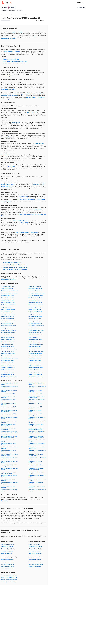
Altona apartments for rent (7, 362)
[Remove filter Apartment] (6, 10)
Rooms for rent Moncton (6, 553)
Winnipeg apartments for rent (35, 353)
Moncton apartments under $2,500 (9, 582)
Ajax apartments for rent (6, 311)
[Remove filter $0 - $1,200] (22, 10)
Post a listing (80, 2)
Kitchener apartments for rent (35, 316)
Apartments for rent (32, 112)
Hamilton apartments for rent (7, 316)
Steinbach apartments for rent (35, 358)
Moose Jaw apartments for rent (36, 367)
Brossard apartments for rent (7, 339)
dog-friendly (36, 184)
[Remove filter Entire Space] (14, 10)
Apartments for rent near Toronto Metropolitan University (8, 472)
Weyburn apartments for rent (7, 369)
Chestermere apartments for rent (8, 325)
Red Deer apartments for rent (35, 323)
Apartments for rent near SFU (8, 393)
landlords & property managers (12, 51)
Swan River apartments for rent (8, 367)
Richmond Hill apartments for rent (36, 307)
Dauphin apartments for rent (35, 365)
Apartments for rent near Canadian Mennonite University (36, 425)
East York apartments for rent (8, 314)
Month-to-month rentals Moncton (36, 564)
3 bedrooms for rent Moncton (35, 551)
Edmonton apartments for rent (8, 321)
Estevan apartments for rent (7, 374)
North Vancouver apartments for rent (9, 290)
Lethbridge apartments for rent (8, 328)
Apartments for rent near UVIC (35, 403)
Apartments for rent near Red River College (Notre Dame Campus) (36, 428)
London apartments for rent (7, 318)
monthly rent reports (6, 76)
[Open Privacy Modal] (11, 3)
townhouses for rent (6, 137)
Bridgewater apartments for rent (36, 341)
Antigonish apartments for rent (8, 353)
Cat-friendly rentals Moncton (7, 568)
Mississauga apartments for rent (36, 304)
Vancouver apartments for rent (8, 286)
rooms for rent (24, 222)
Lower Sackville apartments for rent (9, 348)
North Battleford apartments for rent (9, 376)
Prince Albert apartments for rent (36, 376)
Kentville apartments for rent (7, 346)
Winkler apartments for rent (35, 360)
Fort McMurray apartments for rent (36, 325)
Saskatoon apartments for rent (35, 374)
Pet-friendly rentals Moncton (7, 564)
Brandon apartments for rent (35, 362)
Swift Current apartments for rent (36, 372)
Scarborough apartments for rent (8, 304)
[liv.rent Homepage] (5, 2)
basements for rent (39, 143)
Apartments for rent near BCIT (35, 393)
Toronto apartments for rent (35, 300)
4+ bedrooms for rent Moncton (35, 553)
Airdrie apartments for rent (7, 323)
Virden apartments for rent (7, 365)
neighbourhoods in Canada (8, 89)
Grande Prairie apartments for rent (36, 330)
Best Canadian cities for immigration (12, 262)
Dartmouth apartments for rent (8, 341)
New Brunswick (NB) (17, 32)
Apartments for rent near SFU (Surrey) (9, 406)
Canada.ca (4, 501)
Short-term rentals (36, 209)
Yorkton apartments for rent (35, 369)
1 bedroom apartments (21, 94)
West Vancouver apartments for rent (37, 293)
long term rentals (11, 99)
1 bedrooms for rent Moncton (35, 546)
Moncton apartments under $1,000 (9, 575)
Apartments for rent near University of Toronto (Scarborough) (37, 469)
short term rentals (23, 99)
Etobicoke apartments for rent (35, 302)
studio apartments (13, 95)
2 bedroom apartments (33, 94)
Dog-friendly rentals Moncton (7, 566)
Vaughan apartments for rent (7, 307)
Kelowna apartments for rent (7, 297)
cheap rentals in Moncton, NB (19, 220)
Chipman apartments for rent (35, 321)
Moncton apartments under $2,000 (9, 579)
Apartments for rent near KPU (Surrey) (9, 413)
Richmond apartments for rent (35, 288)
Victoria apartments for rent (7, 300)
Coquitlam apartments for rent (35, 290)
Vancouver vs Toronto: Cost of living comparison (15, 264)
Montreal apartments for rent (35, 332)
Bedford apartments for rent (35, 346)
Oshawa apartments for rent (35, 309)
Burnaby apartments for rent (35, 286)
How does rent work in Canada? (11, 59)
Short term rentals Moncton (35, 561)
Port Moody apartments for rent (36, 295)
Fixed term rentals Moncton (35, 566)
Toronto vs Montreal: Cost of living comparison (15, 269)
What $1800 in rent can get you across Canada (15, 61)
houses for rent (16, 122)
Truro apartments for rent (7, 344)
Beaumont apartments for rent (35, 328)
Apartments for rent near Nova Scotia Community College (9, 455)
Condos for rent (5, 155)
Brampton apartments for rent (8, 309)
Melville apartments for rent (7, 372)
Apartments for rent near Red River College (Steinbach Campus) (9, 437)
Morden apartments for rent (7, 360)
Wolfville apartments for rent (7, 351)
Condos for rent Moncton (7, 546)
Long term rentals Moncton (35, 559)
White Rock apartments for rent (36, 297)
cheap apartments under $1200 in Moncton (26, 232)
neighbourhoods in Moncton (8, 279)
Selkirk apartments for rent (7, 355)
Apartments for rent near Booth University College (8, 425)
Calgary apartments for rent (35, 318)
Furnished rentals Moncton (7, 559)
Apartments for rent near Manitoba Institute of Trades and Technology (36, 437)
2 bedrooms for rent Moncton (35, 548)
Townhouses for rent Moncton (8, 548)
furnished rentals (30, 97)
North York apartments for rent (8, 302)
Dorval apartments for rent (34, 337)
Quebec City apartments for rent (36, 334)
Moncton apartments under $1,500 (9, 577)
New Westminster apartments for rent (9, 293)
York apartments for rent (34, 314)
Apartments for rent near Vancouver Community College (37, 397)
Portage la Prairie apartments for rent (9, 358)
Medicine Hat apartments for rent (8, 330)
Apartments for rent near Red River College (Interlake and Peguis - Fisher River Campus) (9, 433)
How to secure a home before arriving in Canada (15, 64)
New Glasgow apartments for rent (36, 351)
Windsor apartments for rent (35, 348)
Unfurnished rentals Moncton (7, 561)
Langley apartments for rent (7, 295)
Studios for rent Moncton (34, 544)
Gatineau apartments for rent (7, 337)
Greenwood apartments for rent (36, 344)
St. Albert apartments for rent (8, 332)
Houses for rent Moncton (7, 551)
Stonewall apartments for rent (35, 355)
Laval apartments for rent (7, 334)
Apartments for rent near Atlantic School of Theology (36, 455)
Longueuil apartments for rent (35, 339)
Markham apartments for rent (35, 311)
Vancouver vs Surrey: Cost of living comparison (15, 267)
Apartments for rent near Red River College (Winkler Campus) (36, 432)
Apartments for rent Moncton (7, 544)
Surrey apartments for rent (7, 288)
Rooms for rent (11, 166)
